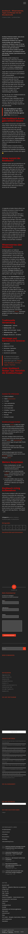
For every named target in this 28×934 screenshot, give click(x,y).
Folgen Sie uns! (14, 731)
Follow (3, 812)
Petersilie (4, 456)
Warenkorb (5, 921)
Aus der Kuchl (5, 885)
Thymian (12, 365)
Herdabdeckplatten (6, 829)
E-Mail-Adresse (5, 607)
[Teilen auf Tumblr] (17, 527)
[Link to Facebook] (22, 930)
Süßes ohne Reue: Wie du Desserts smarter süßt (11, 773)
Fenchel (17, 363)
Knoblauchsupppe (6, 519)
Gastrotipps (5, 895)
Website (4, 614)
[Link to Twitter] (25, 930)
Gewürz (17, 311)
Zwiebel (12, 424)
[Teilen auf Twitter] (7, 527)
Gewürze (5, 17)
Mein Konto (5, 911)
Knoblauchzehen (15, 519)
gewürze (11, 517)
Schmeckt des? (6, 913)
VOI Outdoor (5, 834)
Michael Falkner (17, 17)
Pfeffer (8, 440)
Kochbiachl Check (6, 681)
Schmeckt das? (6, 687)
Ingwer (6, 365)
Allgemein (4, 675)
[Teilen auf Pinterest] (10, 527)
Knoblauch (16, 517)
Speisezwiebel (11, 398)
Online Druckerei (6, 832)
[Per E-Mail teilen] (24, 527)
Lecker (9, 457)
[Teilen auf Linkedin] (14, 527)
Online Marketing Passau (8, 841)
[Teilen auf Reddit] (20, 527)
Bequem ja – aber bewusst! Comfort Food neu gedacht (12, 749)
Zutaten (9, 17)
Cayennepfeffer (18, 440)
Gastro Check (5, 677)
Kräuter (4, 683)
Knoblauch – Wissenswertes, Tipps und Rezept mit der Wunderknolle (13, 13)
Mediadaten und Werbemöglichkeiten (11, 909)
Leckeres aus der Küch (8, 685)
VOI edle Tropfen (6, 689)
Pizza (5, 476)
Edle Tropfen (5, 893)
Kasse (3, 903)
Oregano (6, 473)
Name (3, 600)
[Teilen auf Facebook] (4, 527)
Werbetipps (4, 839)
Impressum (5, 901)
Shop (3, 915)
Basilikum (11, 363)
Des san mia (5, 891)
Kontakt (4, 907)
